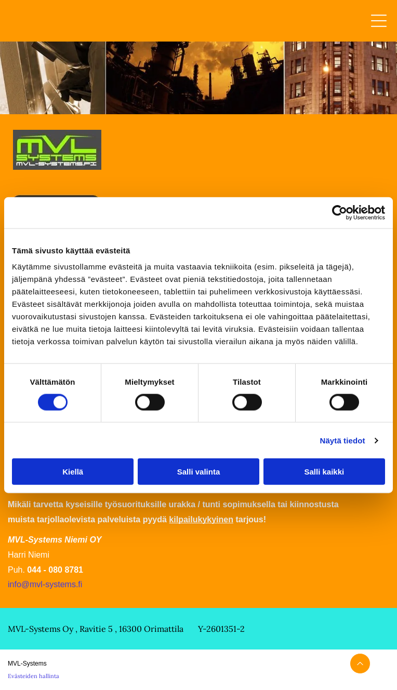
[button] (379, 21)
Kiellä (72, 471)
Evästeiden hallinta (33, 676)
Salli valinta (198, 471)
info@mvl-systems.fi (45, 584)
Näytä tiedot (342, 440)
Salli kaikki (324, 471)
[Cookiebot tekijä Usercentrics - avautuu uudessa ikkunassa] (339, 212)
